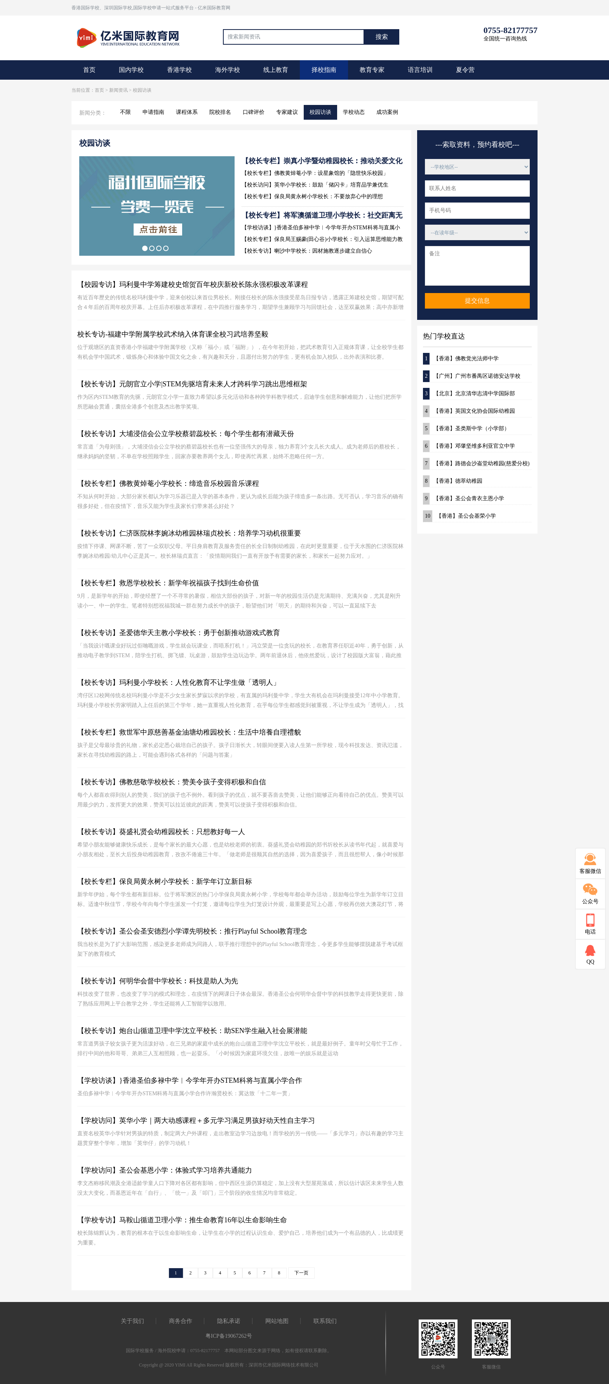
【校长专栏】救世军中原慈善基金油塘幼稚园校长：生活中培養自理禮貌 (189, 732)
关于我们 (132, 1321)
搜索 (382, 36)
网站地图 (277, 1321)
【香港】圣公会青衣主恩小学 (463, 498)
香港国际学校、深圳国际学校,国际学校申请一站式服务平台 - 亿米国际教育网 (150, 7)
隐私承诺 (228, 1321)
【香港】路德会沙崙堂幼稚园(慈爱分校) (476, 463)
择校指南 (323, 69)
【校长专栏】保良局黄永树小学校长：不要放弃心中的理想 (312, 196)
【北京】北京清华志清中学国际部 (469, 394)
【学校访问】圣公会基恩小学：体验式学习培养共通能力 (164, 1170)
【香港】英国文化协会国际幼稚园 (469, 411)
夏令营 (465, 69)
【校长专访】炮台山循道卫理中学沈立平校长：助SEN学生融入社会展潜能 (192, 1031)
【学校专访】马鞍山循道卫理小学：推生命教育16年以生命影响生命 (182, 1220)
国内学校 (131, 69)
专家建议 (287, 112)
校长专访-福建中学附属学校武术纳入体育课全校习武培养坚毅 (172, 334)
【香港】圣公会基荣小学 (459, 516)
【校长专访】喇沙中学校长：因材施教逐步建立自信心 (307, 251)
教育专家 (372, 69)
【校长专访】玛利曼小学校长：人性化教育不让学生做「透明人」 (178, 682)
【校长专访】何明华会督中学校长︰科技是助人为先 (157, 981)
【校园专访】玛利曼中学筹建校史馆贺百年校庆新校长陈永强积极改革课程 (192, 284)
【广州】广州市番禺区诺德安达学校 (471, 376)
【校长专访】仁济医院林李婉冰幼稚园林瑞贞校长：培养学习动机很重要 (189, 533)
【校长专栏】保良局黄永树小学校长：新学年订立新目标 (164, 881)
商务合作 (180, 1321)
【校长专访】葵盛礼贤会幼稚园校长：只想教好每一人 (161, 832)
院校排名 (220, 112)
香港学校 (179, 69)
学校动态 (354, 112)
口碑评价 (253, 112)
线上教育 (275, 69)
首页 (89, 69)
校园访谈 (320, 112)
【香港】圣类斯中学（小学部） (466, 429)
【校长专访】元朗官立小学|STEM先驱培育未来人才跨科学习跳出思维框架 (192, 384)
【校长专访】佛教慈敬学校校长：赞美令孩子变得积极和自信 (171, 782)
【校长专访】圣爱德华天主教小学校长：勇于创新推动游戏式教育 (178, 633)
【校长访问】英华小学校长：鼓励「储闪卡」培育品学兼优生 (315, 185)
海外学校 (227, 69)
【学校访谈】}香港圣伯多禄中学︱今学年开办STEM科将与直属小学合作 (189, 1080)
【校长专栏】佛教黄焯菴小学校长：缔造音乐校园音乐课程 (168, 483)
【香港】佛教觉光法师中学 (461, 359)
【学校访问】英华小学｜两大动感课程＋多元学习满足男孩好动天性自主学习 (196, 1120)
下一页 (301, 1273)
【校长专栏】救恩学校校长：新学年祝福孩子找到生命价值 (168, 583)
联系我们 (325, 1321)
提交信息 (477, 300)
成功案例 (387, 112)
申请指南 (153, 112)
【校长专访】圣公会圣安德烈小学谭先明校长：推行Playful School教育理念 (192, 931)
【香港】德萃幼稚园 (452, 481)
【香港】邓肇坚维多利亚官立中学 (469, 446)
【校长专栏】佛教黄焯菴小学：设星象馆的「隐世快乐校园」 (315, 173)
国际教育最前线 (131, 37)
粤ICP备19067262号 (228, 1336)
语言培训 (420, 69)
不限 (125, 112)
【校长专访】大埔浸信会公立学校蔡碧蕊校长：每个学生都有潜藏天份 (185, 434)
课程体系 (187, 112)
